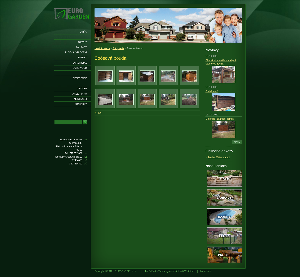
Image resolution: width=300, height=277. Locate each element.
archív (237, 142)
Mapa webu (206, 271)
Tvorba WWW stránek (219, 157)
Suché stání (211, 91)
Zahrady (81, 47)
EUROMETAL (80, 62)
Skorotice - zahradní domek (219, 119)
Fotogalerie (118, 48)
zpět (100, 112)
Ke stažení (80, 99)
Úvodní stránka (102, 48)
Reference (80, 78)
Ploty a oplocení (76, 52)
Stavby (82, 42)
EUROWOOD (80, 68)
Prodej (82, 88)
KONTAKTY (81, 104)
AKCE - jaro (80, 93)
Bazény (82, 57)
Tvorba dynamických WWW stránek (176, 271)
